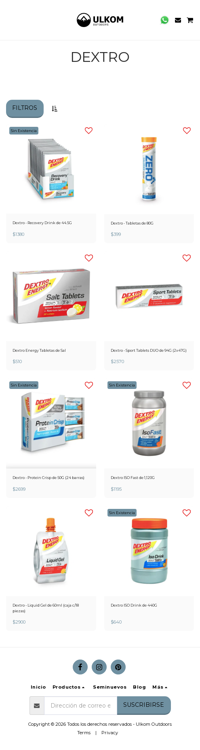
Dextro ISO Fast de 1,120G (133, 477)
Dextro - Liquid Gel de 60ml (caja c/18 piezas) (46, 608)
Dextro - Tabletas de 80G (132, 223)
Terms (84, 732)
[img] (51, 169)
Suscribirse (143, 704)
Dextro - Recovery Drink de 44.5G (42, 223)
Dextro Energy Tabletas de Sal (39, 350)
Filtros (24, 107)
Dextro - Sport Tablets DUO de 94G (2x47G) (149, 350)
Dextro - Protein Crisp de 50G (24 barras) (48, 477)
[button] (9, 19)
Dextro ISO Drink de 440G (134, 605)
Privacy (109, 732)
